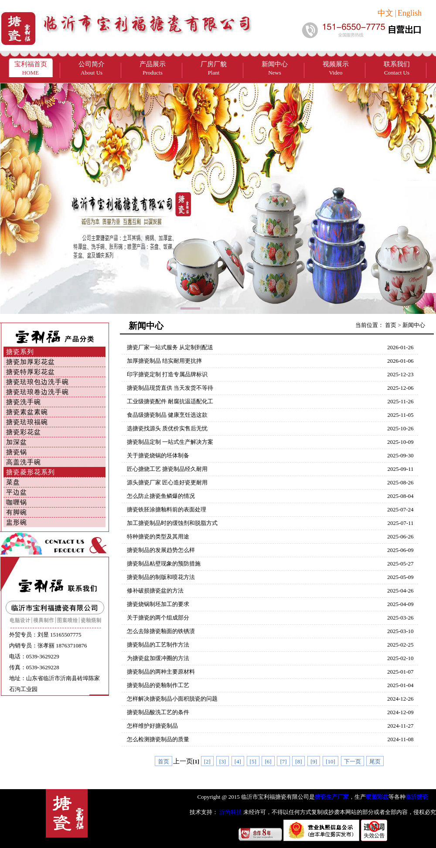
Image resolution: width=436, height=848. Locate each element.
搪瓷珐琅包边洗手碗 (37, 381)
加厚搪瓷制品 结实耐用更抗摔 (164, 361)
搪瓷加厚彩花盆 (30, 361)
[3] (222, 761)
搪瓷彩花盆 (23, 432)
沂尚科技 (230, 812)
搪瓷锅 (16, 452)
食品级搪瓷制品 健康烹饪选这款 (167, 415)
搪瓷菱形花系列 (30, 472)
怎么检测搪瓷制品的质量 (158, 739)
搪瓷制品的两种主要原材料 (161, 671)
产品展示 (153, 68)
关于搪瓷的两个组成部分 (158, 617)
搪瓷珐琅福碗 (27, 422)
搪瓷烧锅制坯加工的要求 (158, 604)
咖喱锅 (16, 502)
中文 (385, 13)
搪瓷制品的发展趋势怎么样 (161, 550)
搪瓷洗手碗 (23, 401)
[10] (330, 761)
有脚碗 (16, 512)
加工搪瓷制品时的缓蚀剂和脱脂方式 (172, 523)
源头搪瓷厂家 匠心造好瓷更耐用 (167, 482)
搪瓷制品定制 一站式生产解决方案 (170, 442)
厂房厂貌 (214, 68)
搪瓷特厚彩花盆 (30, 371)
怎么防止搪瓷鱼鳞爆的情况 (161, 496)
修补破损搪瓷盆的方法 (155, 590)
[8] (298, 761)
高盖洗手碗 (23, 462)
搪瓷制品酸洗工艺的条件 (158, 712)
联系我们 (397, 68)
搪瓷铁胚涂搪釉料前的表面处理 (166, 509)
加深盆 (16, 442)
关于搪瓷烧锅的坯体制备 (158, 455)
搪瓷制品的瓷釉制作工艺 (158, 685)
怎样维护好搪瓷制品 (152, 725)
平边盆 (16, 492)
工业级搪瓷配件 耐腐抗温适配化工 (170, 401)
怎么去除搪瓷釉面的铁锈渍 (161, 631)
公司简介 (91, 68)
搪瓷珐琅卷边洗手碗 (37, 391)
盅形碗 (16, 522)
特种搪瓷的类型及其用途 (158, 536)
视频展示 (336, 68)
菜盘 (13, 482)
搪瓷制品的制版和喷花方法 (161, 577)
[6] (268, 761)
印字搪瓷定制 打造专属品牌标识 (167, 374)
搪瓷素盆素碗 (27, 412)
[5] (253, 761)
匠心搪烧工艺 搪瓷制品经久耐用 (167, 469)
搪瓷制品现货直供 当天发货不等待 (170, 388)
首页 (390, 325)
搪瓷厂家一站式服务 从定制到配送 (170, 347)
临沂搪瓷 (416, 797)
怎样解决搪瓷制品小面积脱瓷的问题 (172, 698)
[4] (238, 761)
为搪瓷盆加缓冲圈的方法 (158, 658)
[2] (207, 761)
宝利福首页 (30, 68)
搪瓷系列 (20, 351)
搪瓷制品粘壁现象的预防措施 (164, 563)
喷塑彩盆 (377, 797)
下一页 (352, 761)
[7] (283, 761)
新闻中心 (275, 68)
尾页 (375, 761)
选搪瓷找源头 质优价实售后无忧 (167, 428)
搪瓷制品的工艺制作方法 (158, 644)
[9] (313, 761)
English (410, 13)
